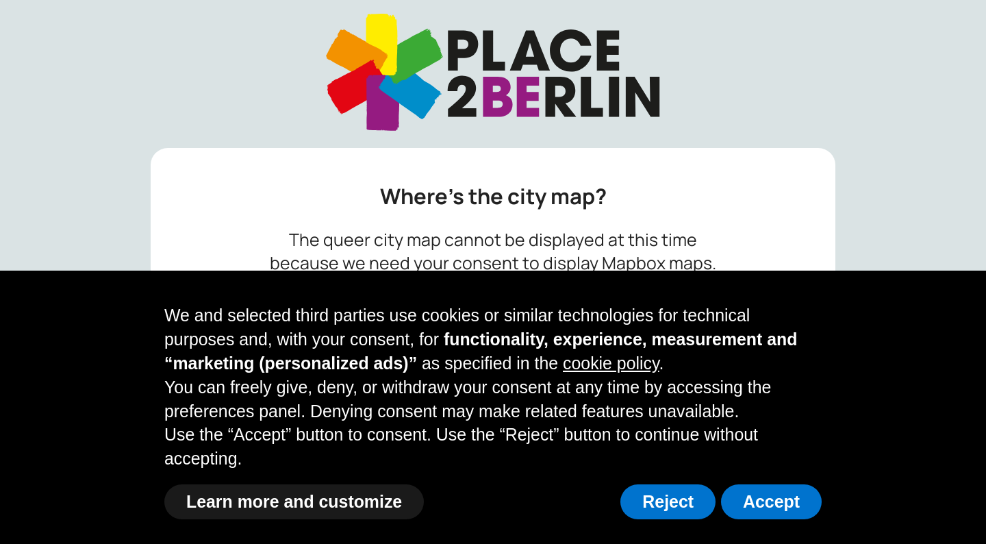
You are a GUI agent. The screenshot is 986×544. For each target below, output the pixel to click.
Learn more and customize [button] (294, 501)
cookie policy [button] (611, 363)
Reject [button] (668, 501)
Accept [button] (771, 501)
